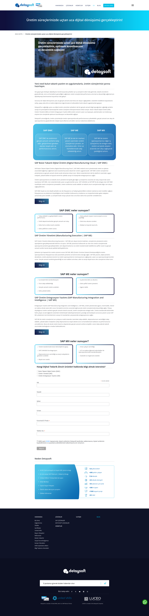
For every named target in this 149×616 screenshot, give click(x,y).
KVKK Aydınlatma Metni (41, 546)
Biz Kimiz (37, 520)
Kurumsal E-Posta (43, 421)
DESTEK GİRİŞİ (108, 5)
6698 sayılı (42, 441)
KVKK (48, 441)
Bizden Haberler (39, 538)
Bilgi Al (42, 201)
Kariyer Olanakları (40, 543)
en (94, 5)
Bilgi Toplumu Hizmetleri (42, 548)
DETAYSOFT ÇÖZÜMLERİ (62, 523)
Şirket (38, 401)
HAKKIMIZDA (59, 5)
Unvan (39, 410)
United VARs (38, 530)
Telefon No (41, 431)
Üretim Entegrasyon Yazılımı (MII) (49, 376)
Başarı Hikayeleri (39, 533)
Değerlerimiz (38, 523)
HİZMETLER (79, 5)
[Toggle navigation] (132, 5)
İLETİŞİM (87, 5)
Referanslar (38, 535)
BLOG (99, 5)
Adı (38, 382)
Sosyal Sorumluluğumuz (42, 541)
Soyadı (39, 392)
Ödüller (37, 525)
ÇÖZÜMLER (69, 5)
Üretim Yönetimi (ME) (45, 373)
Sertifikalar (38, 528)
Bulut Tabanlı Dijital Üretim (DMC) (49, 371)
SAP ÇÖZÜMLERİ (60, 520)
